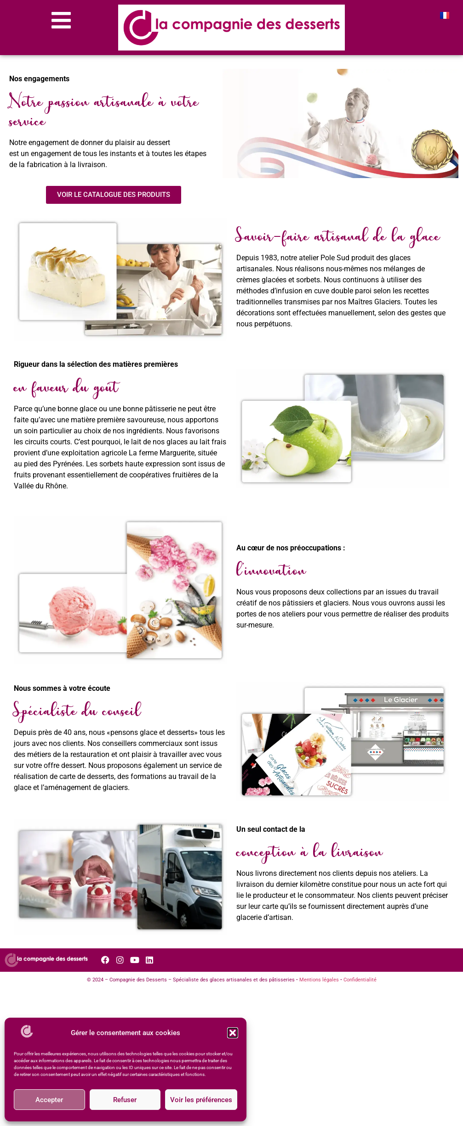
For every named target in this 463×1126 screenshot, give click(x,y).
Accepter (49, 1100)
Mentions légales (319, 980)
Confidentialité (360, 980)
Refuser (125, 1100)
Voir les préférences (201, 1100)
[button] (232, 1032)
